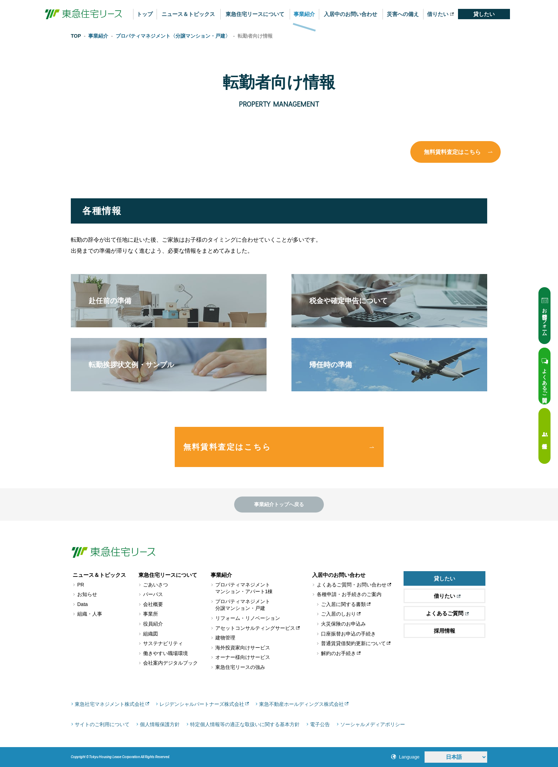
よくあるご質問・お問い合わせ (351, 585)
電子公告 (320, 724)
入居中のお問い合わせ (350, 14)
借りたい (440, 14)
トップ (145, 14)
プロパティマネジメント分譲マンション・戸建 (242, 605)
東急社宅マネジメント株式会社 (109, 704)
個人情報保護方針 (160, 724)
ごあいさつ (155, 585)
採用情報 (444, 631)
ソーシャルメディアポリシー (372, 724)
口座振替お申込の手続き (348, 634)
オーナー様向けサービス (242, 657)
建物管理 (225, 637)
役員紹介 (153, 624)
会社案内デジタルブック (170, 663)
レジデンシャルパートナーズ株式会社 (201, 704)
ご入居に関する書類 (343, 604)
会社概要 (153, 604)
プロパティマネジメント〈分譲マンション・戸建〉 (173, 36)
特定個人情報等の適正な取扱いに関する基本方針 (245, 724)
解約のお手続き (338, 653)
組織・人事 (89, 614)
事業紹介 (304, 14)
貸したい (484, 14)
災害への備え (403, 14)
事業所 (150, 614)
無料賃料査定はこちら (452, 152)
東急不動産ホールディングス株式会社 (301, 704)
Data (82, 604)
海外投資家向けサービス (242, 647)
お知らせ (87, 594)
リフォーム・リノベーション (247, 618)
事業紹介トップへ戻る (279, 504)
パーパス (153, 594)
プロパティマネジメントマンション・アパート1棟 (244, 588)
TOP (76, 36)
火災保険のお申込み (343, 624)
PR (80, 585)
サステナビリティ (163, 643)
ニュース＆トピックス (188, 14)
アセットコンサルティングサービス (255, 628)
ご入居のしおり (338, 614)
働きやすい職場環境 (165, 653)
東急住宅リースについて (255, 14)
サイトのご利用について (102, 724)
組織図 (150, 634)
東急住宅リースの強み (240, 667)
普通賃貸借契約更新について (353, 643)
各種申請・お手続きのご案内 (349, 594)
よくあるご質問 (447, 613)
